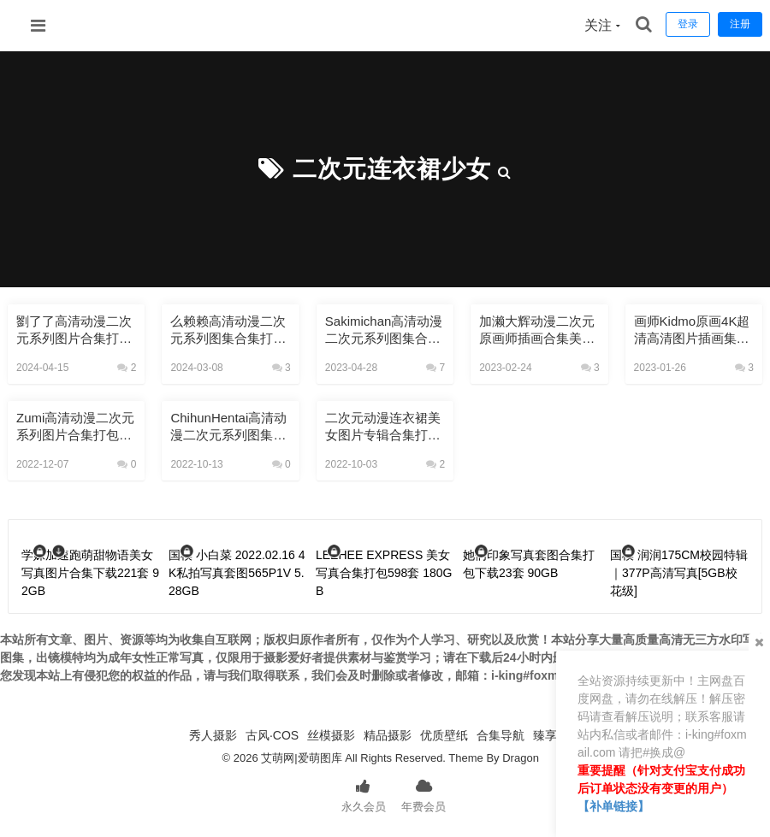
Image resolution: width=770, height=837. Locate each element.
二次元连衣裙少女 (392, 169)
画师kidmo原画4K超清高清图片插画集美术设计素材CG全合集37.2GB (692, 330)
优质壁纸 (444, 735)
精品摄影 (388, 735)
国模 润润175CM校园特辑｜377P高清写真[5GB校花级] (679, 573)
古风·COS (272, 735)
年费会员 (423, 794)
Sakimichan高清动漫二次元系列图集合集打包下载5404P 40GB (384, 330)
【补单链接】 (613, 806)
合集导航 (500, 735)
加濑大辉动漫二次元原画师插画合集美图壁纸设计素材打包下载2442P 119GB (537, 330)
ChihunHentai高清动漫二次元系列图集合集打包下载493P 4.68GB (228, 427)
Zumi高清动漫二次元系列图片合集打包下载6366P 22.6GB (75, 427)
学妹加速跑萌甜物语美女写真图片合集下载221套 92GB (90, 573)
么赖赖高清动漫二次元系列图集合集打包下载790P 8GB (228, 330)
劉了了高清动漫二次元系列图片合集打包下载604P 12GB (74, 330)
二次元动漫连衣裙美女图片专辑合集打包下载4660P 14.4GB (383, 427)
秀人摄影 (213, 735)
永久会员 (363, 794)
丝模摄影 (331, 735)
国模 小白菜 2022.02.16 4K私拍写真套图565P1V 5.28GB (237, 573)
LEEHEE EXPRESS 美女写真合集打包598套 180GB (384, 573)
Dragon (520, 758)
